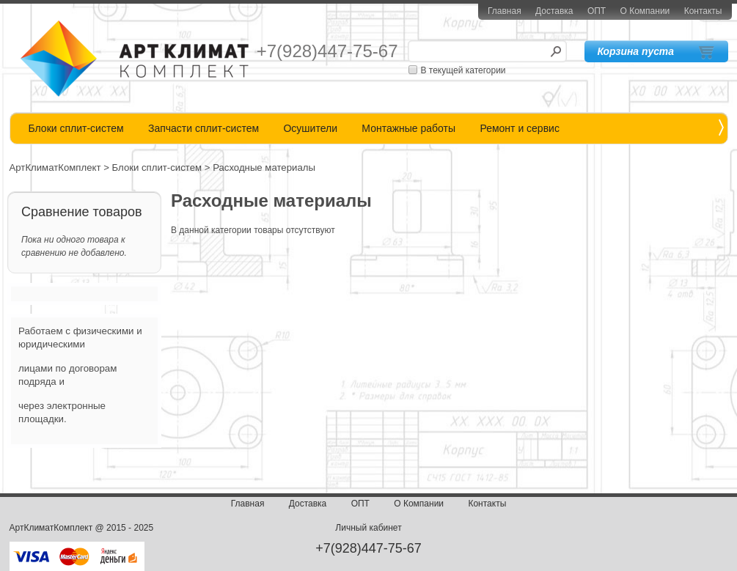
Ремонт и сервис (520, 128)
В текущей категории (463, 70)
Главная (504, 11)
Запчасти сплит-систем (203, 128)
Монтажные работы (408, 128)
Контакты (703, 11)
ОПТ (596, 11)
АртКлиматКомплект (55, 167)
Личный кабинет (368, 528)
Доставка (554, 11)
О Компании (645, 11)
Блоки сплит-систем (76, 128)
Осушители (310, 128)
